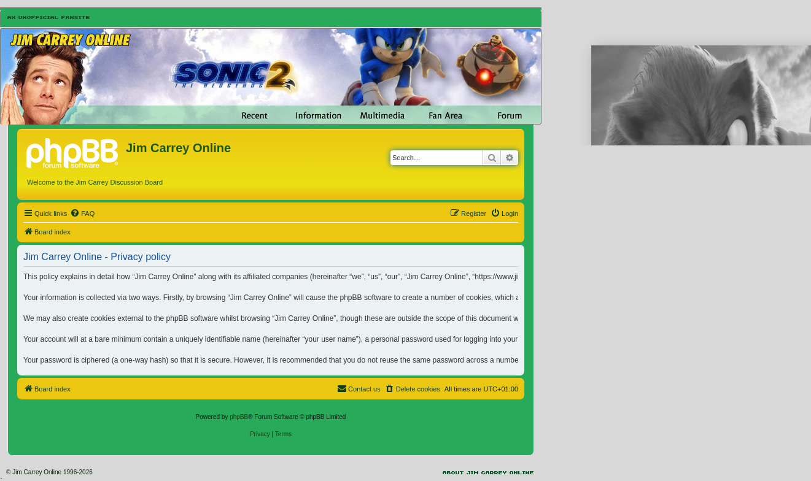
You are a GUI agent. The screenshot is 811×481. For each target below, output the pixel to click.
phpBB (239, 417)
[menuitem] (82, 213)
